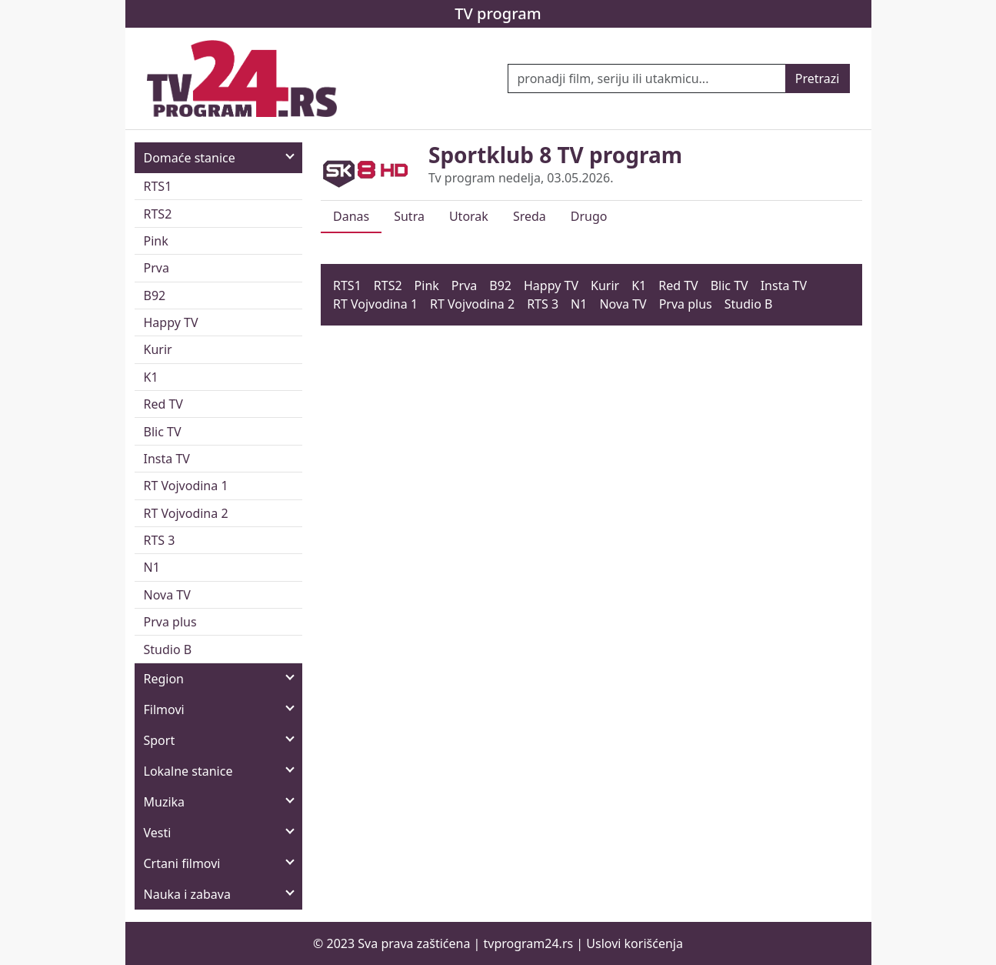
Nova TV (167, 594)
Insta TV (167, 458)
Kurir (158, 349)
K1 (151, 377)
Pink (156, 240)
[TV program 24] (242, 78)
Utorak (468, 216)
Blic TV (163, 431)
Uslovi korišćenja (634, 943)
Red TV (163, 404)
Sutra (409, 216)
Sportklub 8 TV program (555, 154)
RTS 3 (159, 540)
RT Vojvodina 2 (186, 513)
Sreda (529, 216)
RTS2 (158, 213)
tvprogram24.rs (529, 943)
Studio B (168, 649)
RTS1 (158, 186)
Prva (156, 267)
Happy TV (171, 322)
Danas (351, 216)
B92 (155, 295)
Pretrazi (817, 78)
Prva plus (170, 621)
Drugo (589, 216)
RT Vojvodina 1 (186, 485)
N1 (152, 567)
